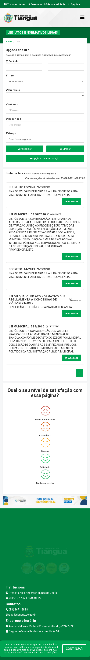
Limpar (65, 148)
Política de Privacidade (30, 650)
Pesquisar (24, 148)
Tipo (10, 75)
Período (12, 61)
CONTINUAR (74, 649)
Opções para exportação (45, 158)
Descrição (13, 118)
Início (9, 41)
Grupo (11, 133)
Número (12, 104)
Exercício (13, 90)
